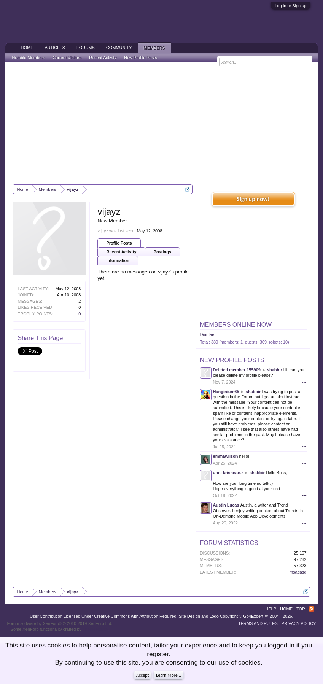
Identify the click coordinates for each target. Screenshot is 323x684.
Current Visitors (67, 57)
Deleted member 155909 (237, 370)
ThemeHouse (95, 629)
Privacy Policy (299, 623)
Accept (142, 675)
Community (119, 47)
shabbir (274, 370)
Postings (162, 251)
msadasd (298, 572)
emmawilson (225, 456)
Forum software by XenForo (59, 623)
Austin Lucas (226, 505)
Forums (85, 47)
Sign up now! (253, 199)
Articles (55, 47)
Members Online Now (236, 324)
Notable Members (28, 57)
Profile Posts (119, 243)
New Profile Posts (232, 360)
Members (154, 48)
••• (304, 382)
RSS (311, 609)
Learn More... (168, 675)
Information (117, 260)
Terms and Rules (258, 623)
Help (270, 609)
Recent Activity (121, 251)
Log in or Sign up (290, 5)
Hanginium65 (226, 391)
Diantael (207, 334)
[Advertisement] (162, 123)
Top (300, 609)
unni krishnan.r (228, 472)
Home (27, 47)
